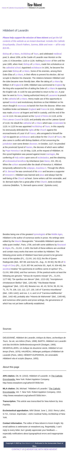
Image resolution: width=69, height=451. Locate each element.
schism (15, 164)
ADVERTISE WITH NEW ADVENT (41, 449)
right (5, 137)
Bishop (6, 54)
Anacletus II (41, 168)
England (17, 85)
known (48, 61)
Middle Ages (56, 234)
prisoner (16, 112)
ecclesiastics (43, 157)
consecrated (57, 123)
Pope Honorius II (12, 151)
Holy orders (20, 157)
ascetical (7, 269)
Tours (36, 54)
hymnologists (39, 234)
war (4, 116)
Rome (19, 95)
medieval (57, 54)
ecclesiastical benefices (15, 161)
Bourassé (61, 245)
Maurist (18, 241)
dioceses (33, 144)
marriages (50, 154)
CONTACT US (18, 449)
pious (42, 175)
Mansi (47, 161)
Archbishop (26, 54)
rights (31, 130)
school (18, 67)
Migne (7, 248)
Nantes (29, 147)
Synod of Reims (42, 116)
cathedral (10, 67)
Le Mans (16, 54)
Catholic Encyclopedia (16, 8)
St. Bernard (10, 171)
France (44, 109)
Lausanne (52, 95)
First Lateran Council (12, 119)
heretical (13, 102)
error (40, 171)
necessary (22, 106)
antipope (31, 168)
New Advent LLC (28, 443)
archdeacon (36, 67)
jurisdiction (7, 144)
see (56, 92)
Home (4, 8)
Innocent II (9, 175)
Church (43, 130)
